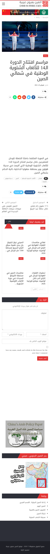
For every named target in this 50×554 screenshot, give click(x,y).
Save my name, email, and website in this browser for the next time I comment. (26, 351)
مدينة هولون (9, 178)
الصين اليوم (41, 506)
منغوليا (45, 181)
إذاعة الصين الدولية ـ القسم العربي (32, 502)
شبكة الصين (41, 513)
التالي (34, 289)
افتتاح (40, 178)
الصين (17, 178)
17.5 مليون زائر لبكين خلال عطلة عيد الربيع (39, 207)
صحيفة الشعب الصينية (37, 517)
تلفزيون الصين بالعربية (37, 509)
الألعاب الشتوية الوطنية (28, 178)
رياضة (45, 56)
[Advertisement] (25, 127)
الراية (22, 550)
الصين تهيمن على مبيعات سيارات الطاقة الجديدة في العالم (11, 208)
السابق (41, 289)
